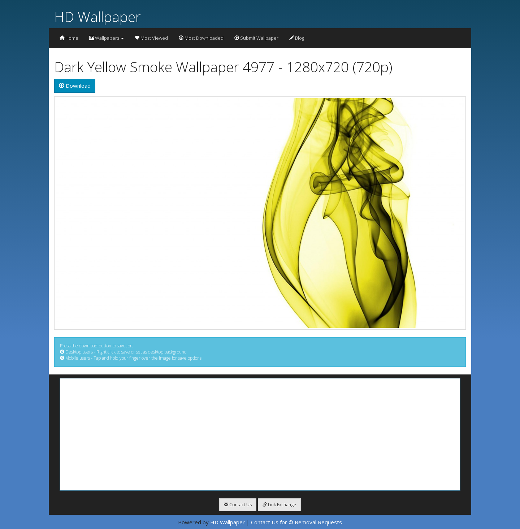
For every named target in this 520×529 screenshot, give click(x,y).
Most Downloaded (201, 38)
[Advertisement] (260, 434)
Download (75, 85)
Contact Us (238, 505)
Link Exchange (279, 505)
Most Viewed (151, 38)
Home (69, 38)
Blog (296, 38)
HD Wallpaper (97, 16)
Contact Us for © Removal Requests (296, 522)
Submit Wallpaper (256, 38)
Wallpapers (106, 38)
